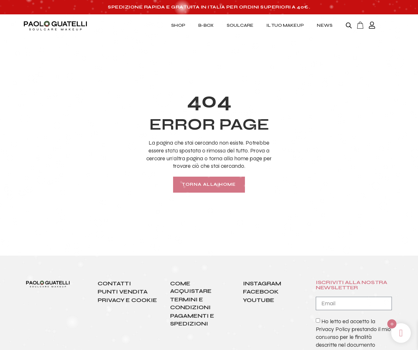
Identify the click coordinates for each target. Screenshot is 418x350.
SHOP (178, 25)
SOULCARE (240, 25)
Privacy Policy (333, 329)
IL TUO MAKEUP (285, 25)
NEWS (324, 25)
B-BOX (206, 25)
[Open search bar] (349, 25)
